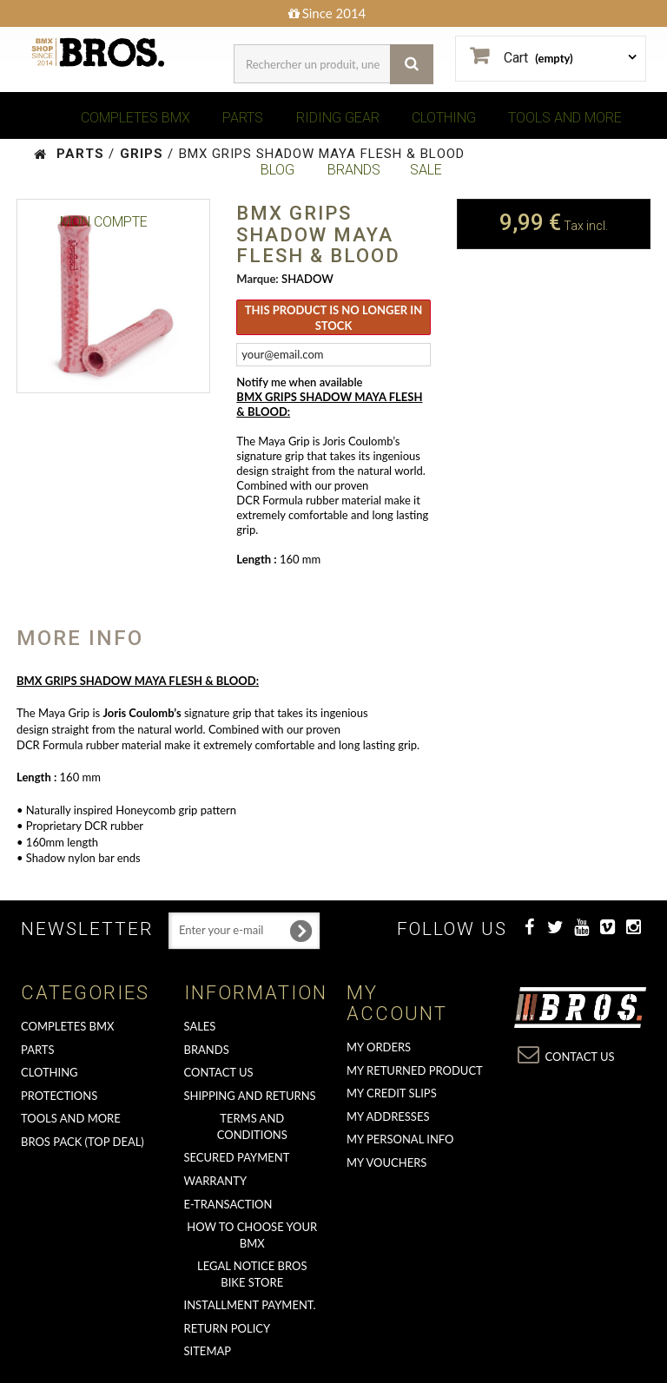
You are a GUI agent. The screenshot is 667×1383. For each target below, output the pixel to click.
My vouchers (386, 1162)
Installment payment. (250, 1305)
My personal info (400, 1139)
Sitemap (208, 1351)
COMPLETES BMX (135, 117)
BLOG (277, 169)
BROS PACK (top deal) (82, 1142)
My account (397, 1003)
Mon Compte (104, 222)
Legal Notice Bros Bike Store (252, 1274)
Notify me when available (299, 382)
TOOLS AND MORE (565, 117)
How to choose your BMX (252, 1235)
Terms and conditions (252, 1126)
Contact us (219, 1072)
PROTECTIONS (59, 1096)
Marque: (257, 279)
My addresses (388, 1116)
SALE (426, 169)
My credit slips (392, 1093)
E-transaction (228, 1204)
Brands (206, 1050)
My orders (379, 1047)
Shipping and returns (250, 1096)
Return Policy (227, 1328)
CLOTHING (444, 117)
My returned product (415, 1070)
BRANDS (353, 169)
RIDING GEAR (338, 117)
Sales (200, 1026)
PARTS (242, 117)
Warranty (216, 1181)
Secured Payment (237, 1157)
